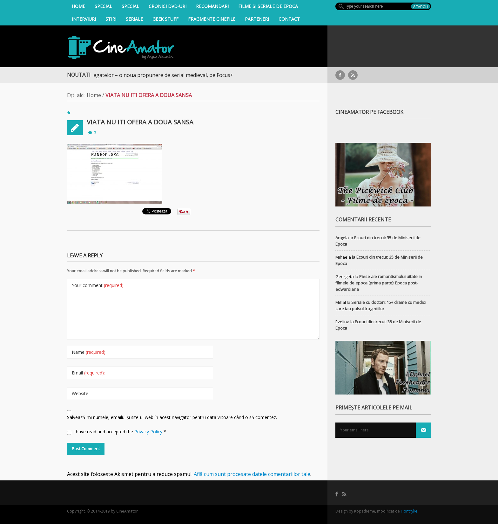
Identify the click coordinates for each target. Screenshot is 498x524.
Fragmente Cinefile (211, 19)
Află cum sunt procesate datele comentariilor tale (252, 474)
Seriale (134, 19)
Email (88, 373)
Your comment (98, 285)
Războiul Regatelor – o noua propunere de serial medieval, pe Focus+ (153, 75)
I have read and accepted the (116, 432)
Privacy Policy (149, 432)
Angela (342, 238)
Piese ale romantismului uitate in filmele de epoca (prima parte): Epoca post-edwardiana (378, 283)
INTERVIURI (84, 19)
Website (80, 393)
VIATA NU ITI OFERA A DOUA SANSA (140, 122)
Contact (289, 19)
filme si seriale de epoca (268, 6)
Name (89, 352)
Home (78, 6)
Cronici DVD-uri (167, 6)
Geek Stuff (165, 19)
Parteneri (257, 19)
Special (103, 6)
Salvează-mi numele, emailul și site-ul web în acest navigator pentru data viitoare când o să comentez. (172, 417)
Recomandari (212, 6)
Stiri (110, 19)
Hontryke (409, 511)
